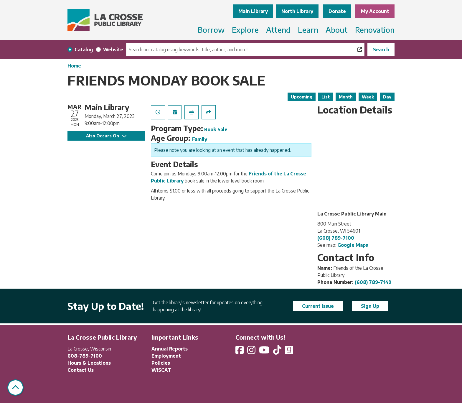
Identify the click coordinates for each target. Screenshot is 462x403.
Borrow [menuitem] (211, 29)
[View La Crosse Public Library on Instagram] (252, 352)
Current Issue (318, 306)
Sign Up (370, 306)
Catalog (84, 49)
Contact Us (80, 370)
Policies (160, 363)
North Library (297, 11)
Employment (166, 356)
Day (387, 96)
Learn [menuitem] (308, 29)
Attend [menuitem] (278, 29)
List (325, 96)
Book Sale (215, 129)
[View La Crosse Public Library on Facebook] (240, 352)
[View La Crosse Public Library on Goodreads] (289, 352)
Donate (337, 11)
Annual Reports (169, 349)
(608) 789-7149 (373, 282)
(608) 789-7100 (335, 238)
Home (74, 66)
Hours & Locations (89, 363)
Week (368, 96)
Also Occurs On (106, 135)
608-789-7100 (84, 356)
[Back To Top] (15, 387)
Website (113, 49)
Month (346, 96)
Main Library (253, 11)
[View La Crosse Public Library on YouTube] (265, 352)
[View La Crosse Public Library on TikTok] (278, 352)
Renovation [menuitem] (375, 29)
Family (199, 139)
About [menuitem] (337, 29)
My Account (375, 11)
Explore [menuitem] (245, 29)
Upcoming (301, 96)
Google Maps (352, 245)
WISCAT (161, 370)
